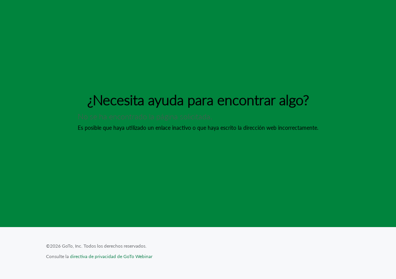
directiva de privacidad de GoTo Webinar (111, 256)
